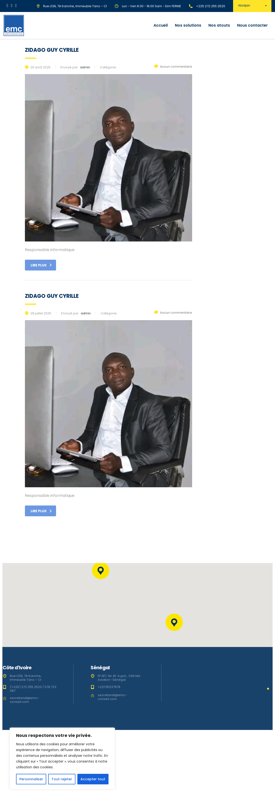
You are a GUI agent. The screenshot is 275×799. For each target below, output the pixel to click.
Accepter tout (92, 779)
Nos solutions (188, 25)
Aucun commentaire (173, 66)
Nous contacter (252, 25)
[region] (62, 758)
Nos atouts (219, 25)
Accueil (161, 25)
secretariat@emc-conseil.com (24, 700)
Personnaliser (31, 779)
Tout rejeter (62, 779)
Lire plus (41, 265)
